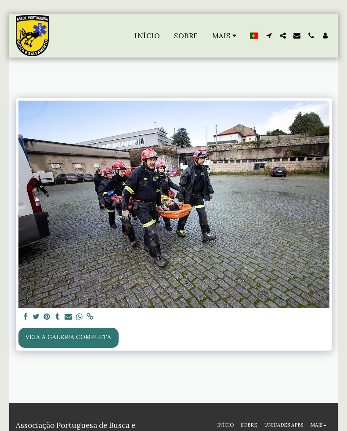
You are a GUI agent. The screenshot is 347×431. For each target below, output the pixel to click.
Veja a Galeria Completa (68, 337)
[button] (268, 35)
